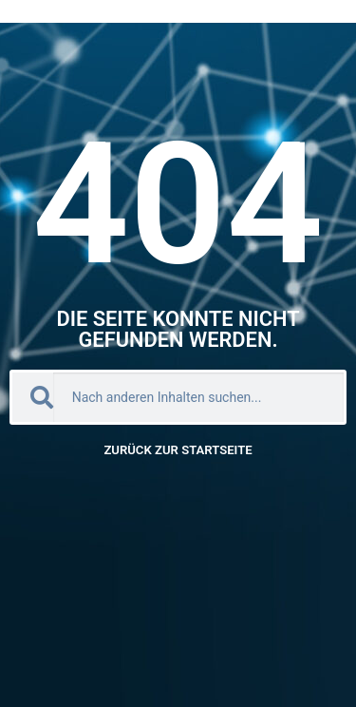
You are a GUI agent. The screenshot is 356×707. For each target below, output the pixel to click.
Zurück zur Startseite (177, 450)
